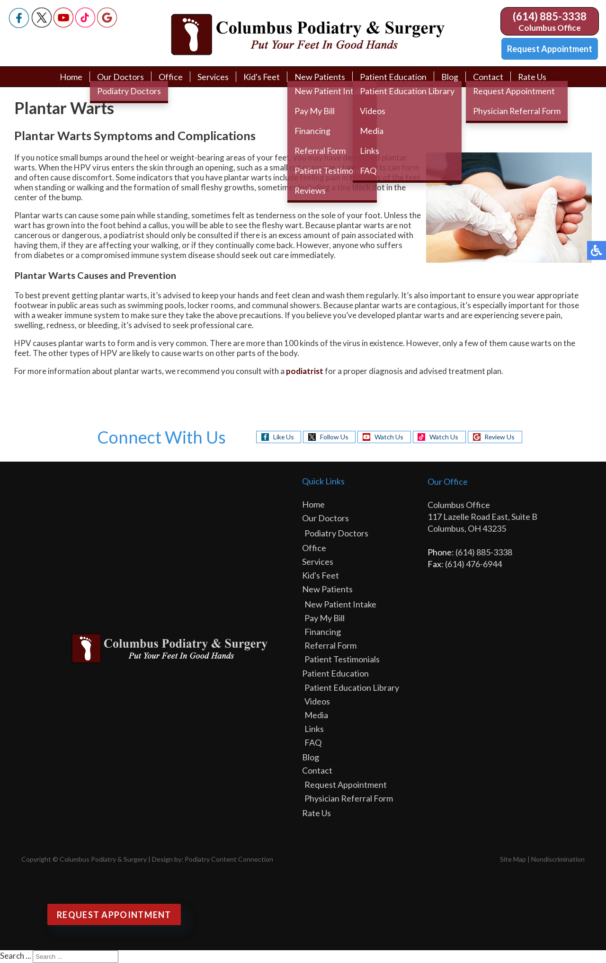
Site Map (513, 859)
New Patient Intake (340, 604)
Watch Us (388, 437)
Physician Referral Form (348, 798)
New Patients (319, 76)
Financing (322, 631)
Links (314, 728)
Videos (317, 701)
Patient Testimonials (342, 659)
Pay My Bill (324, 618)
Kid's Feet (261, 76)
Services (212, 76)
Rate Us (532, 76)
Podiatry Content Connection (229, 859)
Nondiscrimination (558, 859)
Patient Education (393, 76)
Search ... (15, 956)
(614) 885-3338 (550, 16)
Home (70, 76)
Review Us (500, 437)
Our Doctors (120, 76)
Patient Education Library (351, 687)
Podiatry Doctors (336, 533)
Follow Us (333, 437)
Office (170, 76)
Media (316, 715)
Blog (449, 76)
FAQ (312, 742)
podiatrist (304, 371)
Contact (488, 76)
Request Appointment (549, 49)
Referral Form (330, 645)
